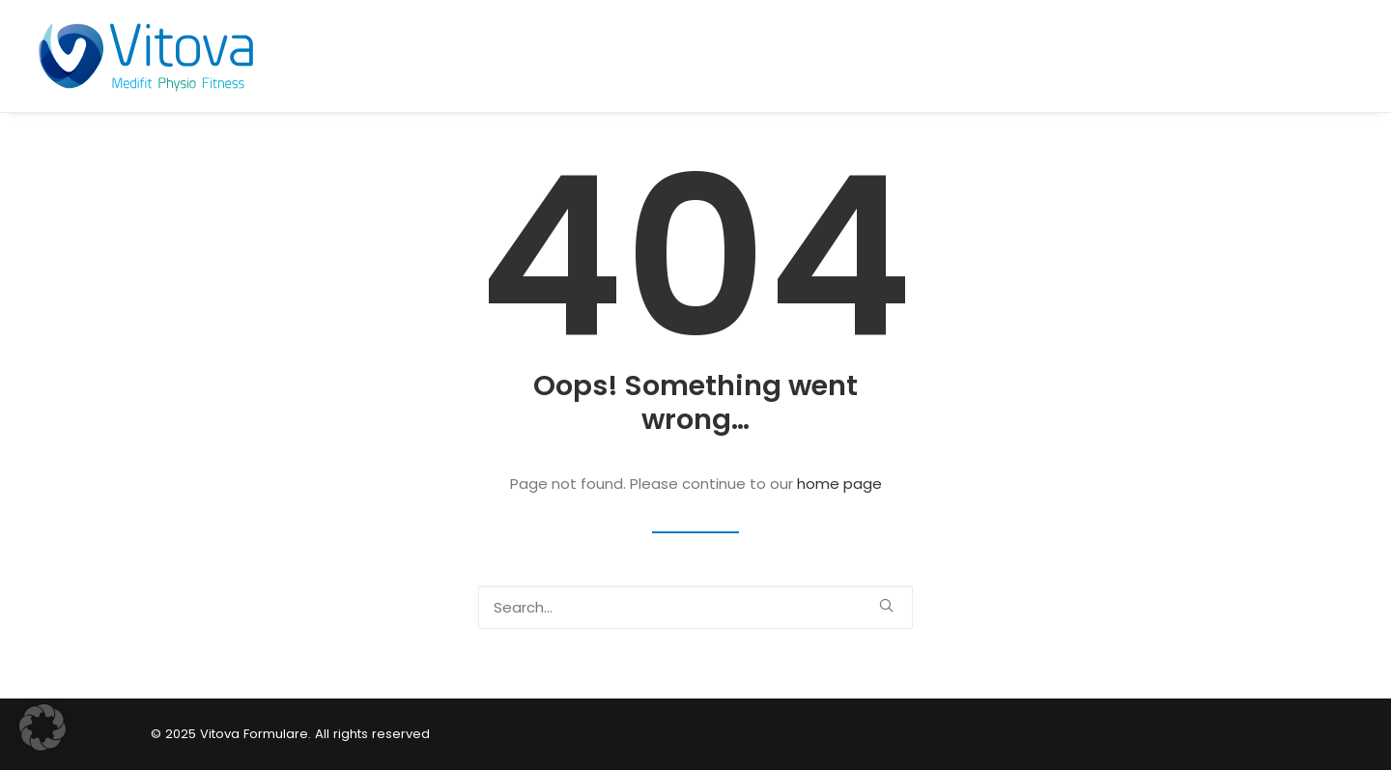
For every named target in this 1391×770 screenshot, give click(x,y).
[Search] (695, 607)
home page (839, 483)
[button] (886, 605)
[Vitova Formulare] (145, 56)
